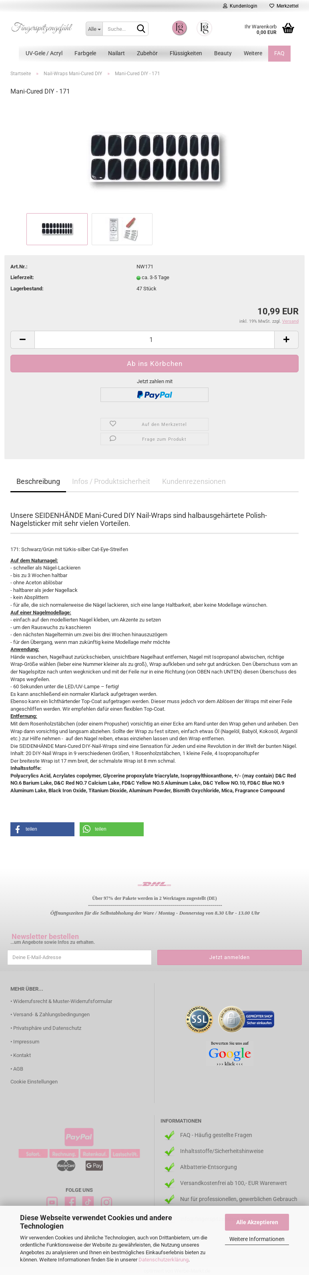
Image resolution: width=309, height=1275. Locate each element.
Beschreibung (38, 481)
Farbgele (85, 53)
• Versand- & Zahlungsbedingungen (50, 1014)
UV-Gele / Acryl (44, 53)
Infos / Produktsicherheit (111, 481)
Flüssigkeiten (186, 53)
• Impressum (24, 1042)
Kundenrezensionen (194, 481)
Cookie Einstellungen (34, 1082)
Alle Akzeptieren (257, 1222)
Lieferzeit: (22, 277)
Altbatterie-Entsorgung (208, 1167)
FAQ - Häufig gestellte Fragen (216, 1135)
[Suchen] (140, 29)
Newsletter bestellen (45, 936)
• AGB (16, 1069)
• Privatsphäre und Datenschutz (45, 1028)
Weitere (253, 53)
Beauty (223, 53)
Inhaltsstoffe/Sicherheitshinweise (221, 1151)
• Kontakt (20, 1055)
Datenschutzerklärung (163, 1260)
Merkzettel (284, 6)
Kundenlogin (240, 6)
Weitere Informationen (257, 1239)
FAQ (279, 53)
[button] (42, 829)
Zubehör (147, 53)
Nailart (116, 53)
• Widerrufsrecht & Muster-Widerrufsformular (61, 1001)
